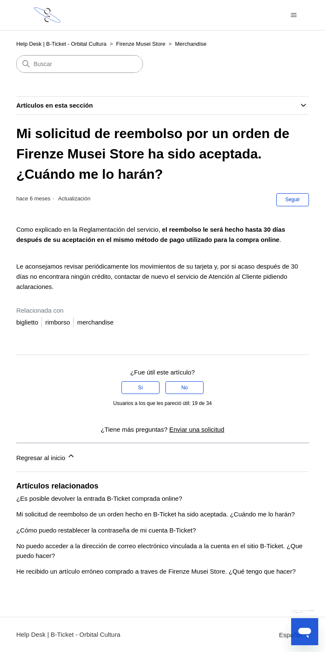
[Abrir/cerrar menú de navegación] (294, 15)
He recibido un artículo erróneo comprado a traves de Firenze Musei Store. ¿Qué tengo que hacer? (155, 571)
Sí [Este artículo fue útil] (140, 388)
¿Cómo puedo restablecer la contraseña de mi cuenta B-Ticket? (106, 530)
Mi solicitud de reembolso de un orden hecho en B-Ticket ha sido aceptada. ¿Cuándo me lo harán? (155, 514)
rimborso (57, 322)
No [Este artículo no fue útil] (184, 388)
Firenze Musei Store (140, 44)
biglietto (27, 322)
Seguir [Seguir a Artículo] (292, 200)
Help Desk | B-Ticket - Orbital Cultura (61, 44)
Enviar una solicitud (196, 429)
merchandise (95, 322)
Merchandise (191, 44)
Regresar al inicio (45, 456)
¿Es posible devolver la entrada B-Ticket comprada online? (99, 498)
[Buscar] (80, 63)
